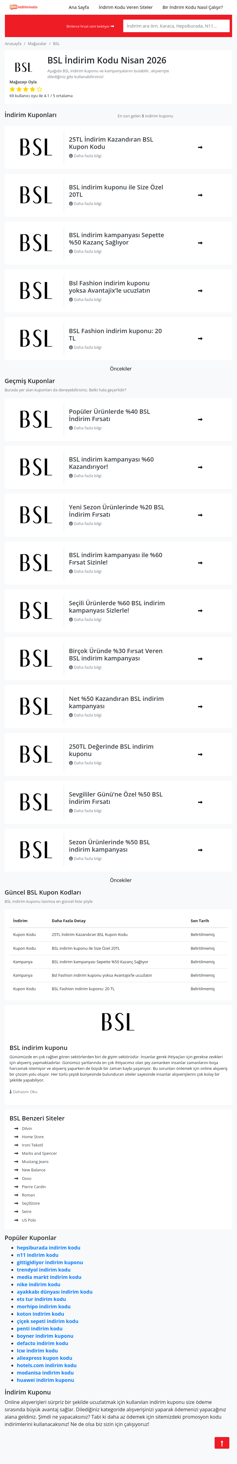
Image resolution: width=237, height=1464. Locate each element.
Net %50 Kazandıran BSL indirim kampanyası (116, 702)
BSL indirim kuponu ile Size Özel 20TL (116, 191)
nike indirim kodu (38, 1284)
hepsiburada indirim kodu (48, 1247)
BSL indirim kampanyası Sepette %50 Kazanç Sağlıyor (116, 238)
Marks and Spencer (35, 1153)
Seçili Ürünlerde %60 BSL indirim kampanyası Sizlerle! (117, 606)
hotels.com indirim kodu (47, 1365)
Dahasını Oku (23, 1091)
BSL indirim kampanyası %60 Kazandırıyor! (111, 463)
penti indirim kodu (40, 1328)
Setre (23, 1211)
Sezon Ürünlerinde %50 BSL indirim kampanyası (109, 846)
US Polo (25, 1220)
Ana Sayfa (79, 7)
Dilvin (23, 1128)
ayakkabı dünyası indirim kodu (55, 1291)
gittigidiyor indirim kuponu (50, 1262)
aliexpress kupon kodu (44, 1358)
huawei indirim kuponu (45, 1380)
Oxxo (22, 1178)
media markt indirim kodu (49, 1277)
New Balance (29, 1170)
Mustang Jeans (31, 1161)
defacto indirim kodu (42, 1343)
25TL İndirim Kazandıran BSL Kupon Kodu (111, 143)
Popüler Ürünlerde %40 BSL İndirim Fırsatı (109, 415)
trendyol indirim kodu (44, 1269)
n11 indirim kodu (38, 1255)
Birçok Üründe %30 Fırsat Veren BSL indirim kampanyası (116, 654)
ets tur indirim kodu (41, 1299)
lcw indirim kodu (37, 1350)
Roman (24, 1195)
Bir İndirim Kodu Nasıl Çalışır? (192, 7)
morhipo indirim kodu (44, 1306)
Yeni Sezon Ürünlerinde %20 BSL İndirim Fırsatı (117, 511)
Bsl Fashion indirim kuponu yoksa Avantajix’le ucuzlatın (109, 287)
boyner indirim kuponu (45, 1336)
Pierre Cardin (30, 1186)
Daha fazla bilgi (85, 155)
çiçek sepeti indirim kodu (47, 1321)
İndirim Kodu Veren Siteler (126, 7)
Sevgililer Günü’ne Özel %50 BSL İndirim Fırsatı (116, 798)
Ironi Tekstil (28, 1145)
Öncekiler (121, 368)
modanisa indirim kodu (45, 1372)
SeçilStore (27, 1203)
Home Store (29, 1136)
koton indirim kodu (40, 1313)
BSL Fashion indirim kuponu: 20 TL (115, 334)
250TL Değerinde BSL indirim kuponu (111, 750)
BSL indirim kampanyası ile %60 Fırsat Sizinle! (115, 558)
